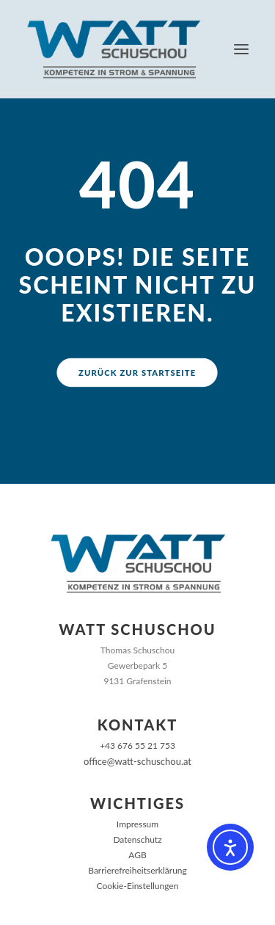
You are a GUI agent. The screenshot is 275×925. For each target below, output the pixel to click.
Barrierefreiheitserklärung (137, 870)
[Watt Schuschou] (113, 49)
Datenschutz (137, 839)
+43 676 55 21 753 (137, 745)
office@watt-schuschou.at (137, 761)
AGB (137, 854)
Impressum (137, 824)
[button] (241, 49)
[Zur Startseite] (138, 563)
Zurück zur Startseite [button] (137, 372)
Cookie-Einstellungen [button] (138, 885)
